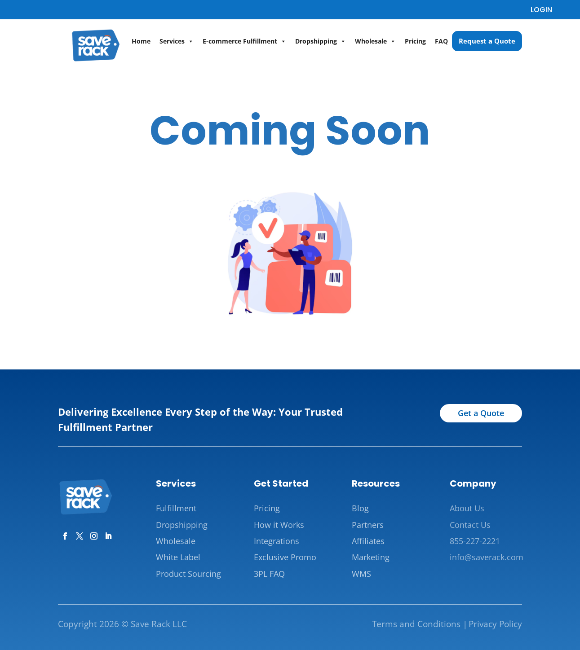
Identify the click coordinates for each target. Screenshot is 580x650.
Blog (360, 508)
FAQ (441, 41)
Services (176, 41)
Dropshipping (320, 41)
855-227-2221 (475, 541)
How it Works (279, 524)
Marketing (371, 557)
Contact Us (470, 524)
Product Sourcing (188, 573)
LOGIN (541, 9)
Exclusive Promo (285, 557)
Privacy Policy (495, 624)
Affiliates (368, 541)
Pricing (415, 41)
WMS (361, 573)
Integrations (276, 541)
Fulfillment (176, 508)
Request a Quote (487, 40)
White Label (178, 557)
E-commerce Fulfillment (244, 41)
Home (141, 41)
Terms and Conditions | (419, 624)
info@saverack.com (486, 557)
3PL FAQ (269, 573)
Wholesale (375, 41)
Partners (368, 524)
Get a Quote (481, 413)
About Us (467, 508)
